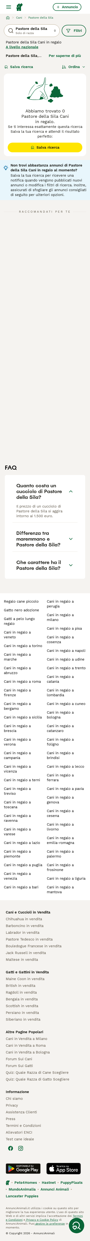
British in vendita (20, 985)
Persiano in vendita (22, 1013)
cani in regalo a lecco (65, 766)
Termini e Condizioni (23, 1125)
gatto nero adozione (21, 610)
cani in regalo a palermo (60, 853)
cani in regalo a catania (60, 679)
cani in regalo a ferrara (60, 777)
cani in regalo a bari (21, 887)
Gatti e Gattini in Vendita (27, 972)
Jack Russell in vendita (26, 953)
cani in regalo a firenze (17, 692)
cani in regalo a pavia (65, 789)
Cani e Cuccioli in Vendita (28, 912)
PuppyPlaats (71, 1182)
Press (10, 1119)
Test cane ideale (20, 1139)
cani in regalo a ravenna (17, 818)
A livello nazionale (22, 47)
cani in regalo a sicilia (23, 717)
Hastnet (49, 1182)
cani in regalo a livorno (60, 826)
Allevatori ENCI (19, 1132)
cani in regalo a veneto (17, 634)
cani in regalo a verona (17, 741)
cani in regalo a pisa (64, 628)
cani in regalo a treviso (17, 791)
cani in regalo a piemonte (17, 853)
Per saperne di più (65, 56)
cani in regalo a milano (60, 617)
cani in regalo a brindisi (60, 755)
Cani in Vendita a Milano (26, 1039)
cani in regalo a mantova (60, 889)
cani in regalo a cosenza (60, 639)
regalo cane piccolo (21, 601)
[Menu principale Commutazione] (8, 7)
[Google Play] (23, 1168)
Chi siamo (14, 1098)
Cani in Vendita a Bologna (28, 1052)
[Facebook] (10, 1148)
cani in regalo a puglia (23, 865)
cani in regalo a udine (65, 659)
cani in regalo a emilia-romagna (60, 840)
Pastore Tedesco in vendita (29, 939)
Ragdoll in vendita (21, 992)
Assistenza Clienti (21, 1112)
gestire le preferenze (50, 1223)
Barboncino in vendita (24, 926)
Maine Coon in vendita (25, 979)
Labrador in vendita (22, 932)
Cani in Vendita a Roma (26, 1045)
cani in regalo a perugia (60, 603)
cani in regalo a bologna (60, 714)
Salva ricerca (18, 67)
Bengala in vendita (22, 999)
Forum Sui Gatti (19, 1066)
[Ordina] (73, 67)
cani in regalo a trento (66, 668)
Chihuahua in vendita (24, 919)
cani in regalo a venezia (17, 876)
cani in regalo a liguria (66, 878)
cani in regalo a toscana (17, 804)
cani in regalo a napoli (66, 650)
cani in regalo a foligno (60, 741)
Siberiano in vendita (23, 1019)
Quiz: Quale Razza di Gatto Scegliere (37, 1079)
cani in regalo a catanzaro (60, 728)
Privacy (12, 1105)
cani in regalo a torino (23, 646)
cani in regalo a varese (17, 831)
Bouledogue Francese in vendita (33, 946)
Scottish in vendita (22, 1006)
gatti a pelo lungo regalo (19, 621)
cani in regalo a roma (22, 681)
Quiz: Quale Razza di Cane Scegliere (37, 1072)
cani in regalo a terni (22, 780)
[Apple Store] (63, 1168)
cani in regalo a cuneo (66, 704)
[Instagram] (20, 1148)
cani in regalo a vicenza (17, 769)
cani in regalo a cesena (60, 813)
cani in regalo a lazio (22, 843)
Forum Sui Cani (19, 1059)
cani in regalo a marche (17, 657)
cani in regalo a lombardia (60, 692)
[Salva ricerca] (76, 1225)
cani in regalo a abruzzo (17, 670)
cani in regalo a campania (17, 755)
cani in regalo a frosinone (60, 867)
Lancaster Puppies (22, 1196)
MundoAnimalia (22, 1189)
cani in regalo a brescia (17, 728)
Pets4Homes (25, 1182)
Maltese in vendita (22, 959)
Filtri (74, 30)
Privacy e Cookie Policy (41, 1219)
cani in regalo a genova (60, 799)
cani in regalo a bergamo (17, 706)
